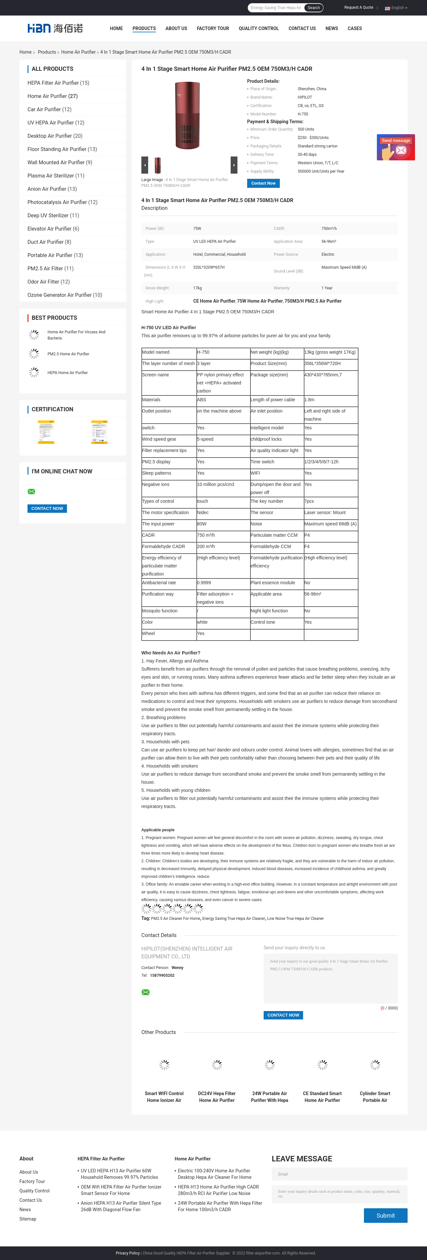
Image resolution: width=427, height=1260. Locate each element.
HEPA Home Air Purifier (68, 373)
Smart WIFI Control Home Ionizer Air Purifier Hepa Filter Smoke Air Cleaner (164, 1097)
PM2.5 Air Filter (45, 268)
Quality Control (259, 28)
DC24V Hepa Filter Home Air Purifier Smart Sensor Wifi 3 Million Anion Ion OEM (217, 1097)
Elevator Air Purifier (49, 229)
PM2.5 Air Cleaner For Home (175, 918)
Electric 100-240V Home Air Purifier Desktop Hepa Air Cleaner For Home (215, 1174)
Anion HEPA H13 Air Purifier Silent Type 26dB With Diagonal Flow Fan (121, 1206)
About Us (176, 28)
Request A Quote (359, 7)
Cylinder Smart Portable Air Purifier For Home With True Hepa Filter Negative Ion (375, 1097)
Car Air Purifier (44, 109)
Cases (355, 28)
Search (314, 7)
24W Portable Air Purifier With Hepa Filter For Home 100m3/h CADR (269, 1097)
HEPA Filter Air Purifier (53, 83)
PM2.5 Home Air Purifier (68, 354)
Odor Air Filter (43, 282)
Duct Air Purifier (45, 242)
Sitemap (27, 1219)
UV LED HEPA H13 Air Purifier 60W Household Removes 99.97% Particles (119, 1174)
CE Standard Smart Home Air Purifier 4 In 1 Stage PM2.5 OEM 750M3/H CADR (322, 1097)
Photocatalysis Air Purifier (57, 202)
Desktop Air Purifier (49, 136)
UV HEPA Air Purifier (50, 123)
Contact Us (302, 28)
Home (116, 28)
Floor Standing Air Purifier (56, 149)
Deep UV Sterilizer (48, 215)
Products (144, 28)
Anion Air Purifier (46, 189)
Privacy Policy (128, 1253)
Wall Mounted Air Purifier (56, 162)
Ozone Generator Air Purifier (59, 295)
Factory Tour (213, 28)
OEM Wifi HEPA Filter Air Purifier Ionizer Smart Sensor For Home (121, 1190)
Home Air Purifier (78, 52)
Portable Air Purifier (49, 255)
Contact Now (263, 183)
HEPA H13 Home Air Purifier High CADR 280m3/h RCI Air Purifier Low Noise (218, 1190)
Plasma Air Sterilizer (50, 176)
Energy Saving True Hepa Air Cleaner (233, 918)
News (331, 28)
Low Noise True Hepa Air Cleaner (295, 918)
